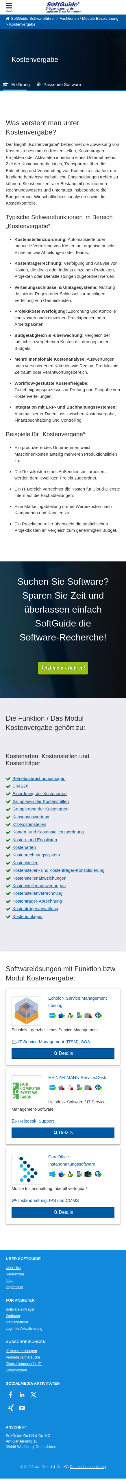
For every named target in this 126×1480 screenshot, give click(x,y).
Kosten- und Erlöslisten (34, 839)
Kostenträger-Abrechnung (37, 901)
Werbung (13, 1316)
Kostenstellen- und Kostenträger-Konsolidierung (58, 870)
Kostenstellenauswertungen (39, 885)
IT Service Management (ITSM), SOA (54, 1041)
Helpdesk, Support (36, 1120)
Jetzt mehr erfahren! (63, 667)
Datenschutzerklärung (88, 1467)
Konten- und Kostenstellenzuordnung (48, 831)
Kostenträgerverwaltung (35, 908)
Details (66, 1053)
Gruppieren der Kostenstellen (40, 801)
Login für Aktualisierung (24, 1329)
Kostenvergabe (22, 24)
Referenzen (15, 1274)
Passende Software (62, 84)
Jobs (9, 1281)
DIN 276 (20, 785)
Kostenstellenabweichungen (39, 878)
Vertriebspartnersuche (23, 1357)
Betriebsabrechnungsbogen (38, 778)
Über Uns (13, 1268)
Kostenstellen (25, 862)
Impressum (14, 1287)
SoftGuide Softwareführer (33, 18)
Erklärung (20, 84)
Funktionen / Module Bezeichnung (89, 18)
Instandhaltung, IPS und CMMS (48, 1200)
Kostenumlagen (27, 916)
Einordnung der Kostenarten (39, 793)
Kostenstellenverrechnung (37, 893)
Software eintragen (20, 1309)
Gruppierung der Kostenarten (40, 808)
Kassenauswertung (30, 816)
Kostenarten (24, 847)
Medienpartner (17, 1322)
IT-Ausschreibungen (21, 1351)
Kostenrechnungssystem (36, 854)
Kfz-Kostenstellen (29, 824)
